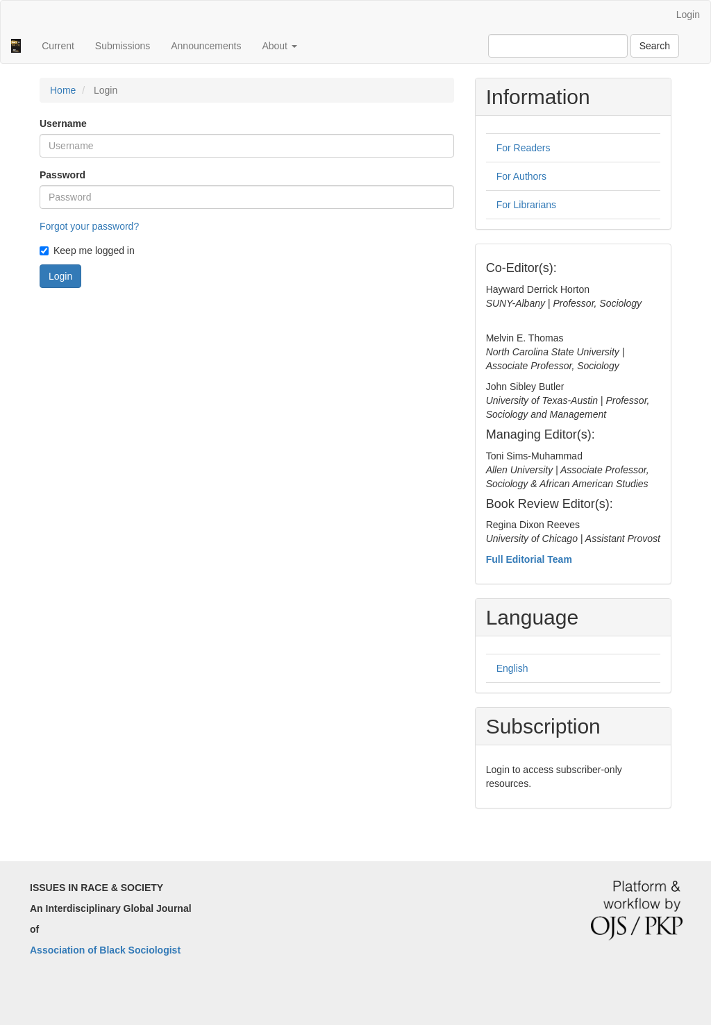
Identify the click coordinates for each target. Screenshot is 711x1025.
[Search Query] (558, 46)
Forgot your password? (89, 226)
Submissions (122, 45)
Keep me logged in (87, 250)
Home (63, 90)
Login (688, 14)
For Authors (521, 176)
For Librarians (526, 204)
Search (654, 45)
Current (58, 45)
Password (62, 174)
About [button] (279, 45)
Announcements (206, 45)
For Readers (523, 147)
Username (63, 123)
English (512, 668)
